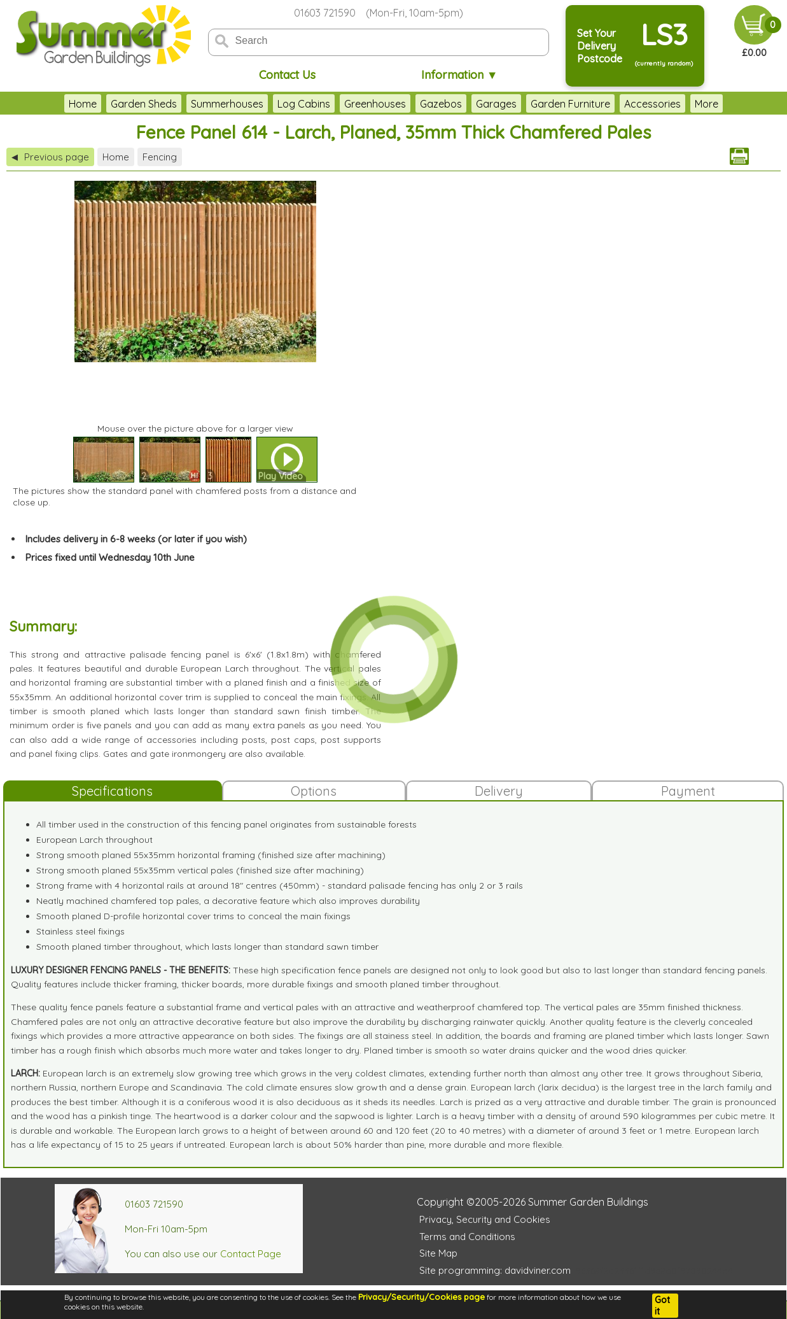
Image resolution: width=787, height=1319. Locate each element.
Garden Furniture (532, 103)
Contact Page (250, 1254)
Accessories (614, 103)
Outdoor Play (688, 103)
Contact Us (287, 74)
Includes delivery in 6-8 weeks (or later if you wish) (136, 539)
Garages (458, 103)
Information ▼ (459, 74)
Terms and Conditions (467, 1237)
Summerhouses (189, 103)
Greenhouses (337, 103)
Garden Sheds (106, 103)
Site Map (438, 1253)
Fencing (160, 157)
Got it (662, 1305)
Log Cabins (265, 103)
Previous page (50, 157)
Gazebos (403, 103)
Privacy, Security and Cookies (484, 1219)
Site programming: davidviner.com (495, 1270)
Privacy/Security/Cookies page (421, 1297)
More (745, 103)
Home (45, 103)
